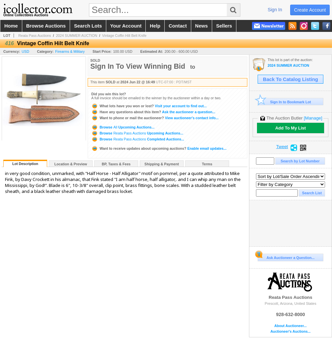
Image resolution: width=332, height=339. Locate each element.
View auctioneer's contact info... (154, 118)
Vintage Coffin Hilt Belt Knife (124, 36)
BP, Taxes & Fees (116, 164)
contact (178, 26)
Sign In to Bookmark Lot (284, 102)
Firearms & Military (70, 51)
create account (310, 10)
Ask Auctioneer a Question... (286, 257)
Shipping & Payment (161, 164)
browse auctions (46, 26)
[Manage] (312, 118)
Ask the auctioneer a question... (153, 112)
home (11, 26)
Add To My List (290, 128)
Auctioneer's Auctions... (290, 331)
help (155, 26)
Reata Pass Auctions (34, 36)
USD (25, 51)
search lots (88, 26)
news (201, 26)
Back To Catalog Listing (290, 79)
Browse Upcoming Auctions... (122, 127)
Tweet (282, 146)
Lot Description (25, 164)
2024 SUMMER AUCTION (76, 36)
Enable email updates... (158, 148)
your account (125, 26)
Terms (207, 164)
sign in (275, 9)
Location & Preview (70, 164)
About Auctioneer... (290, 326)
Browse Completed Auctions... (137, 139)
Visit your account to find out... (149, 106)
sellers (224, 26)
